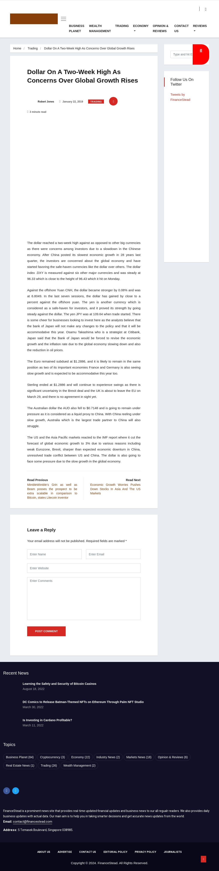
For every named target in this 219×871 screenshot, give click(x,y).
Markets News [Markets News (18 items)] (138, 757)
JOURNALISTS (173, 852)
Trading (122, 26)
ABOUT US (43, 852)
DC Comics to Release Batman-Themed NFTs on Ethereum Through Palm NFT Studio (83, 702)
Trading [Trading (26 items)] (49, 765)
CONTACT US (87, 852)
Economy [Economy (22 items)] (80, 757)
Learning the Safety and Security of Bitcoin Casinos (59, 683)
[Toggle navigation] (62, 19)
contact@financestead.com (32, 821)
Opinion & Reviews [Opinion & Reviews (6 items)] (173, 757)
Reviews (200, 26)
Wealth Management (100, 28)
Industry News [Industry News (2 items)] (108, 757)
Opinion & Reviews (161, 28)
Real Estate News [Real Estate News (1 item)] (20, 765)
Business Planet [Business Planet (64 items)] (20, 757)
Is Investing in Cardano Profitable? (47, 720)
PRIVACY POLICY (145, 852)
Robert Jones (40, 101)
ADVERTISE (65, 852)
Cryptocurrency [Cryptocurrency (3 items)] (52, 757)
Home (17, 48)
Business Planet (76, 28)
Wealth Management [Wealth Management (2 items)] (79, 765)
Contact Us (181, 28)
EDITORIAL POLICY (115, 852)
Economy (140, 26)
